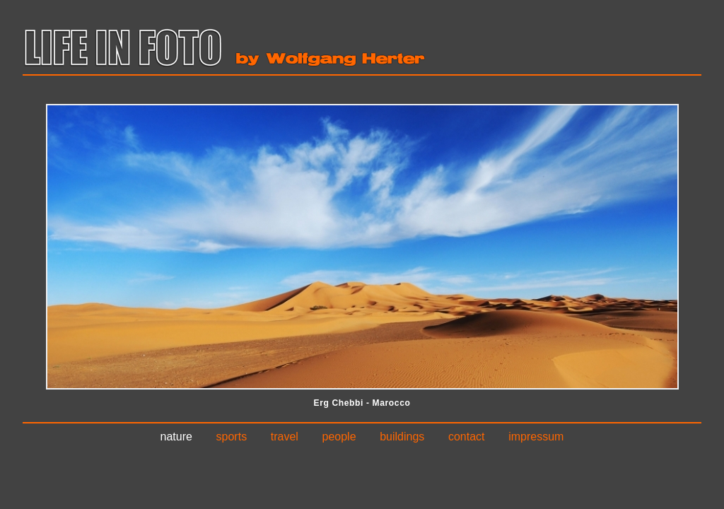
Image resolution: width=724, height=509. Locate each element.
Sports (231, 437)
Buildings (402, 437)
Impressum (536, 437)
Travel (284, 437)
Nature (176, 437)
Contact (466, 437)
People (339, 437)
